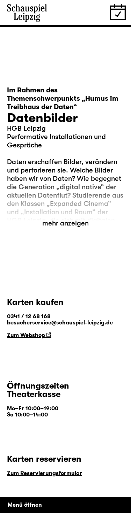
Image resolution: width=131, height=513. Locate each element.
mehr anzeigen (65, 223)
